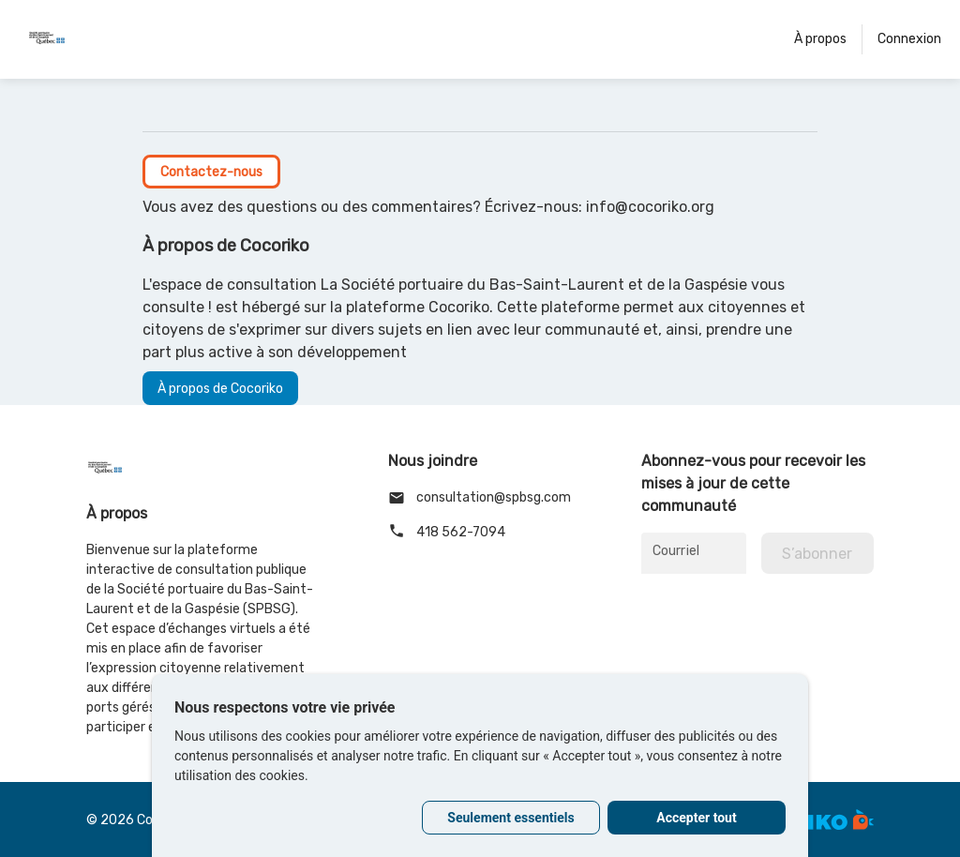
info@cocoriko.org (650, 207)
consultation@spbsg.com (479, 497)
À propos (820, 39)
